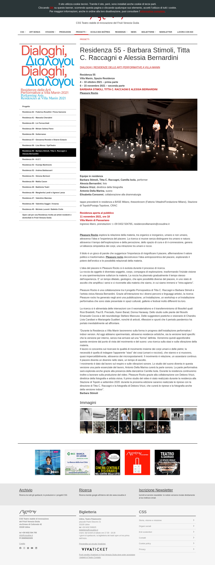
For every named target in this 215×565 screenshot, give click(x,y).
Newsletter (165, 32)
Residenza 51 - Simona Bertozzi (36, 176)
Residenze (120, 32)
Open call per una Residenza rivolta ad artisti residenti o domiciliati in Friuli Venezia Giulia (47, 216)
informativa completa (152, 11)
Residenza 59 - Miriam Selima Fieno (38, 129)
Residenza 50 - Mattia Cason (34, 182)
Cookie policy (166, 543)
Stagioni (49, 32)
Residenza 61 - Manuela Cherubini (37, 118)
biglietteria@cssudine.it (88, 530)
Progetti (80, 32)
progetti (84, 39)
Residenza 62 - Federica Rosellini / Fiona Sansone (44, 112)
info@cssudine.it (26, 535)
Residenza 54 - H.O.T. (31, 159)
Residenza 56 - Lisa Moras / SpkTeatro (39, 145)
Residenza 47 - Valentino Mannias (37, 198)
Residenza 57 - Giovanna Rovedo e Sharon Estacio (44, 140)
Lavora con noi (185, 32)
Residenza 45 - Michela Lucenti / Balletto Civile (42, 209)
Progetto (26, 106)
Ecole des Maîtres (100, 32)
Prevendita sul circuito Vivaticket (92, 544)
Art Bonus (34, 32)
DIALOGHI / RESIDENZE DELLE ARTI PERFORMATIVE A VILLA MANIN (120, 67)
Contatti (166, 538)
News (133, 32)
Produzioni (65, 32)
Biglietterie (147, 32)
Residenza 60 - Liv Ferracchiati (35, 123)
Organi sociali (166, 526)
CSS (22, 32)
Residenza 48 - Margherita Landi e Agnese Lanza (43, 193)
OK (52, 7)
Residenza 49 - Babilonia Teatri (35, 187)
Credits (22, 544)
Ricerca (85, 490)
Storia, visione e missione (166, 520)
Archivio (25, 490)
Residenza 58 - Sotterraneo (34, 134)
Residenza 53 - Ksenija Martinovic (37, 165)
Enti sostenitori (166, 532)
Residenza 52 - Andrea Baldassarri (37, 170)
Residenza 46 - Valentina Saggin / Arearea (40, 204)
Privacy (166, 549)
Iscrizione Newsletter (156, 490)
